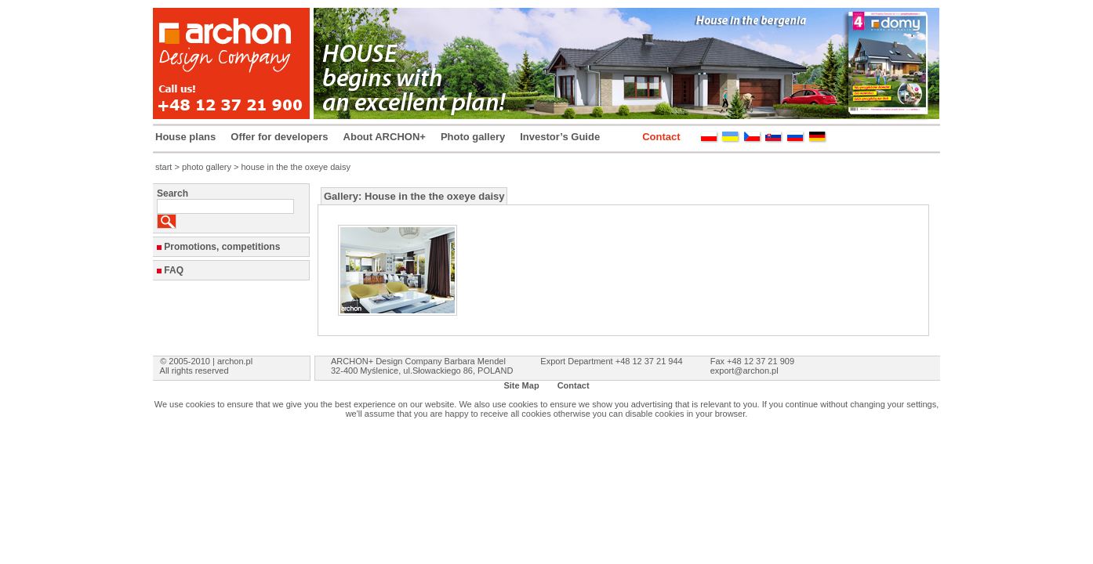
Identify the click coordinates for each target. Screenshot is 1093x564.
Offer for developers (279, 137)
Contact (661, 137)
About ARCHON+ (384, 137)
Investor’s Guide (560, 137)
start (163, 167)
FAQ (173, 270)
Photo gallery (473, 137)
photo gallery (206, 167)
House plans (185, 137)
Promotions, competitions (222, 246)
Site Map (521, 385)
